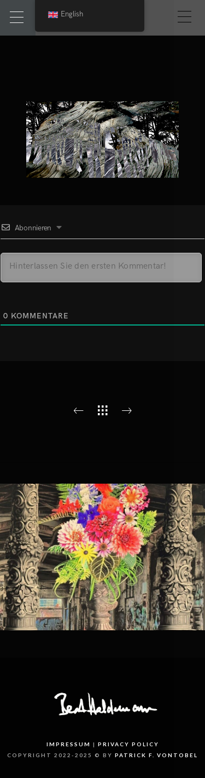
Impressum (68, 744)
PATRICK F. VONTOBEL (156, 755)
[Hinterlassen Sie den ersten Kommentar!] (101, 267)
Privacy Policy (128, 744)
